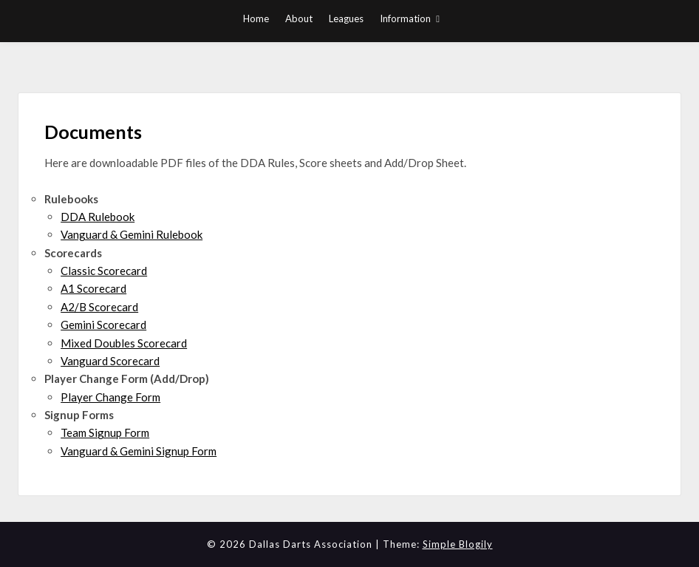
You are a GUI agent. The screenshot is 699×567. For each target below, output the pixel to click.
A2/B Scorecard (99, 306)
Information (405, 18)
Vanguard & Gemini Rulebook (131, 234)
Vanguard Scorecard (110, 360)
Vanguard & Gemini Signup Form (138, 451)
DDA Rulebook (97, 216)
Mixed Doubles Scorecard (124, 343)
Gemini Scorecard (103, 324)
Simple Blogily (458, 544)
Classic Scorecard (104, 270)
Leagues (346, 18)
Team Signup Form (105, 432)
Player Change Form (110, 397)
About (299, 18)
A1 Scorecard (93, 288)
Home (256, 18)
